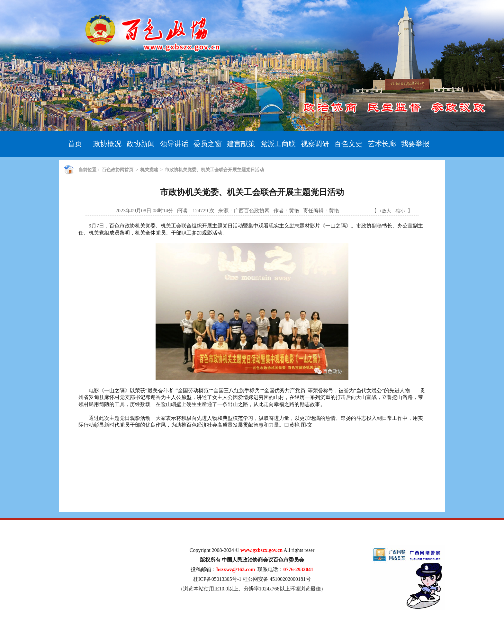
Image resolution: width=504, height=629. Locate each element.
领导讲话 (174, 144)
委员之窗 (208, 144)
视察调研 (315, 144)
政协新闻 (141, 144)
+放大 (385, 210)
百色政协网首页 (117, 169)
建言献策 (241, 144)
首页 (75, 144)
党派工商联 (278, 144)
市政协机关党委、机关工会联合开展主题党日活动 (214, 169)
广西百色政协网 (252, 210)
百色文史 (348, 144)
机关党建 (149, 169)
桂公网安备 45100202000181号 (277, 579)
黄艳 (294, 210)
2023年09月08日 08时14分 (144, 210)
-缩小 (400, 210)
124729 (200, 210)
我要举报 (415, 144)
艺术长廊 (382, 144)
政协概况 (107, 144)
